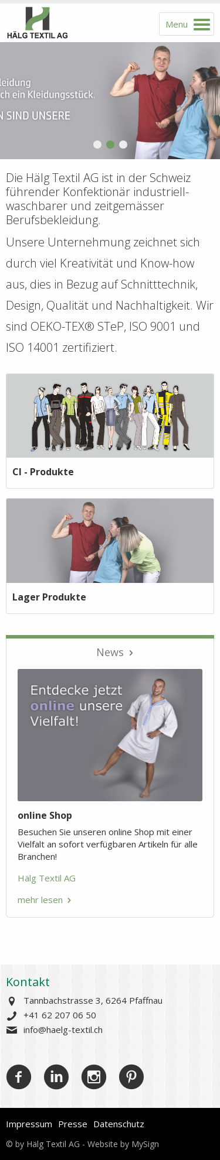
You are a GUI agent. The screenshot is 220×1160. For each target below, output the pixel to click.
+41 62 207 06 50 (59, 1015)
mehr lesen (40, 899)
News (110, 652)
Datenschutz (118, 1124)
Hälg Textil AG (47, 878)
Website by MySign (123, 1143)
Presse (72, 1124)
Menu (176, 24)
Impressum (29, 1124)
